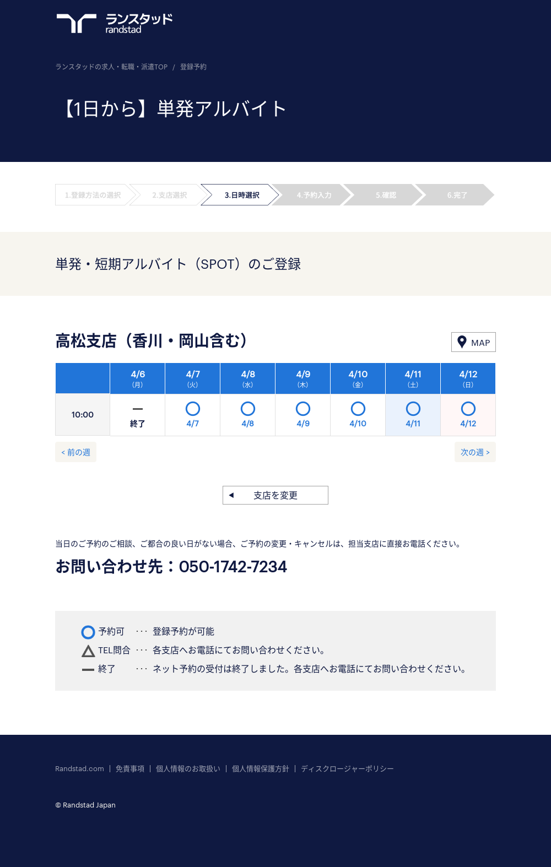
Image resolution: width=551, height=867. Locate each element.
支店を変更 (275, 495)
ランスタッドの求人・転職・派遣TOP (111, 67)
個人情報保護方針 (260, 768)
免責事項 (130, 768)
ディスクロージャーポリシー (347, 768)
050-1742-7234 (233, 566)
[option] (303, 402)
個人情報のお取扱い (188, 768)
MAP (480, 342)
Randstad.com (79, 768)
